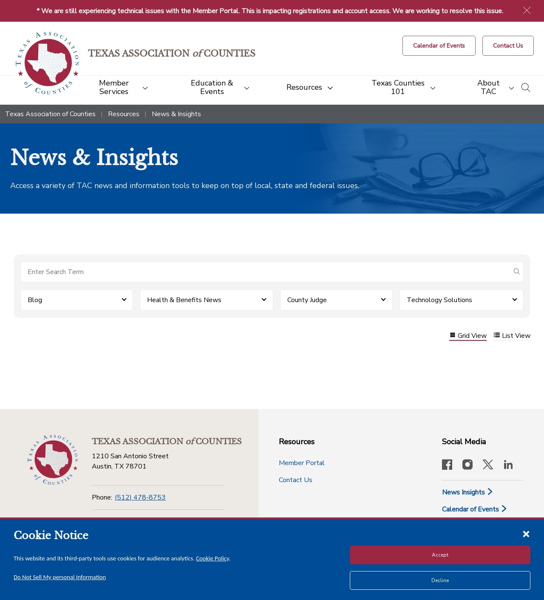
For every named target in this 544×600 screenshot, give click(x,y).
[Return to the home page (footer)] (52, 460)
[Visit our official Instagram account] (467, 465)
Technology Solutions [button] (439, 300)
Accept (440, 554)
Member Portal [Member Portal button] (302, 463)
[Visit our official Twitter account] (488, 465)
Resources (123, 114)
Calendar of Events (474, 509)
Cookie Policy (212, 558)
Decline (440, 580)
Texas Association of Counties (50, 114)
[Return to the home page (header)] (47, 63)
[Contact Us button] (508, 46)
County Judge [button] (307, 300)
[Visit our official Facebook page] (447, 465)
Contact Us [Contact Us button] (295, 480)
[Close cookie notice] (526, 533)
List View (511, 335)
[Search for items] (265, 272)
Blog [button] (35, 300)
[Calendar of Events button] (439, 46)
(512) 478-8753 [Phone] (140, 497)
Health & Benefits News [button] (184, 300)
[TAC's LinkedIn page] (508, 465)
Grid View (468, 335)
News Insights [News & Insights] (467, 492)
